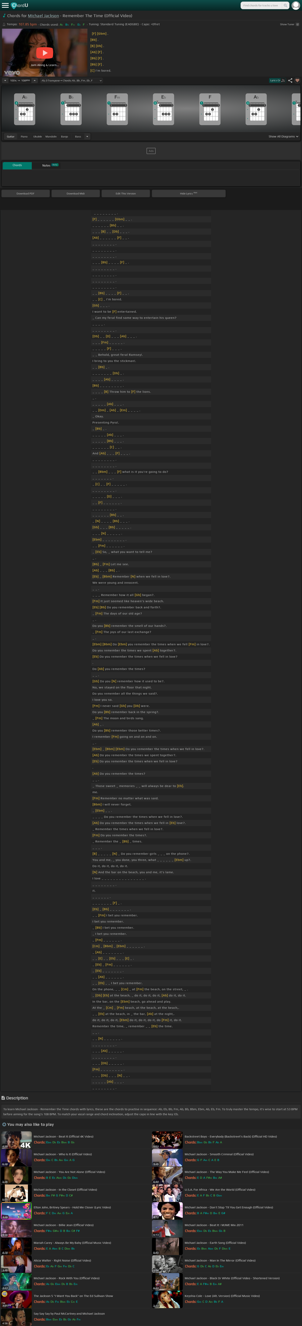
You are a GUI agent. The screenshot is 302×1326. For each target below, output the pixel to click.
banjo (64, 136)
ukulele (37, 136)
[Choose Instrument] (87, 136)
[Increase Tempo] (34, 80)
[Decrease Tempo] (5, 80)
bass (78, 136)
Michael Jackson (43, 15)
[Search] (285, 5)
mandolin (51, 136)
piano (24, 136)
